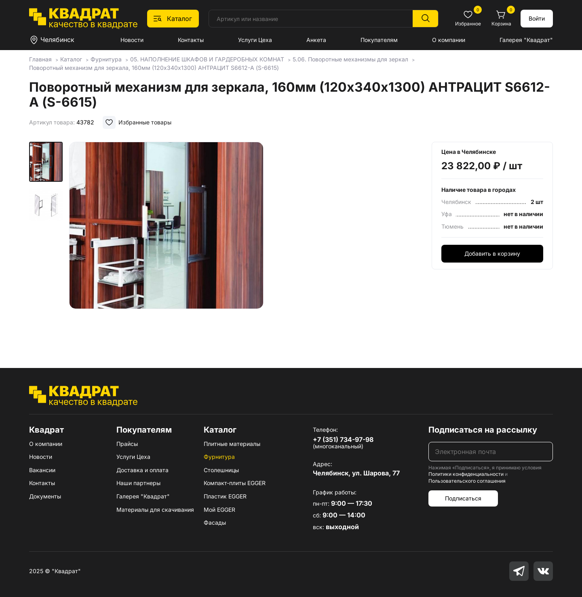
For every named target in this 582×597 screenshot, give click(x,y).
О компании (448, 39)
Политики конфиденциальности (466, 474)
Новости (131, 39)
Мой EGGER (219, 509)
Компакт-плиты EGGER (235, 482)
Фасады (215, 522)
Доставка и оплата (142, 470)
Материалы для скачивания (155, 509)
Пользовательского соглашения (467, 481)
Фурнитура (219, 456)
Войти (537, 18)
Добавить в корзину (492, 253)
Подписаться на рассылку (482, 430)
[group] (166, 243)
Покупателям (379, 39)
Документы (45, 496)
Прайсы (127, 443)
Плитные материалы (232, 443)
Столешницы (221, 470)
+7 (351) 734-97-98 (343, 439)
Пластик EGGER (225, 496)
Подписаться (463, 498)
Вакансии (42, 470)
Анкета (316, 39)
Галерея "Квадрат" (526, 39)
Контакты (191, 39)
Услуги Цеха (255, 39)
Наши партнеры (138, 482)
